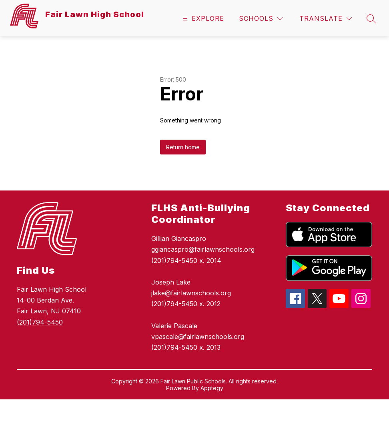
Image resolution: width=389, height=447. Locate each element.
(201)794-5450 (40, 322)
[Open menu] (202, 19)
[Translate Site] (325, 19)
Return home (183, 147)
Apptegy (212, 388)
